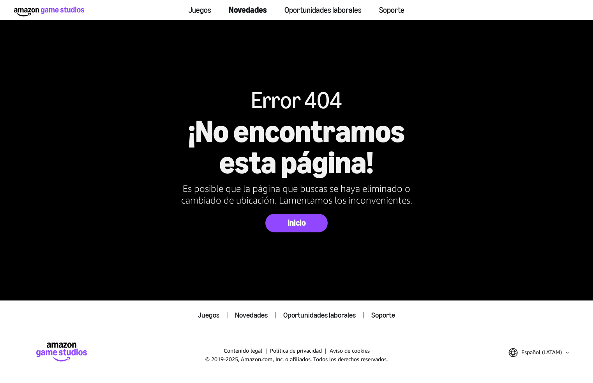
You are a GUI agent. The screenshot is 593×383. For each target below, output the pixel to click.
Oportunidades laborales (323, 10)
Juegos (200, 10)
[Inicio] (49, 11)
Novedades (248, 10)
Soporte (391, 10)
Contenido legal (243, 350)
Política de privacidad (296, 350)
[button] (538, 352)
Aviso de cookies (350, 350)
